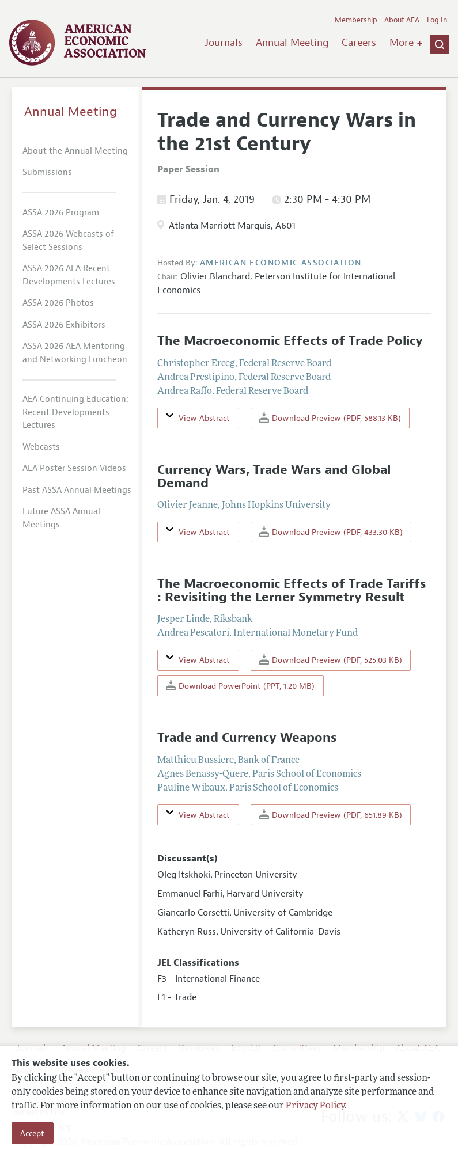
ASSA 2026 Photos (58, 303)
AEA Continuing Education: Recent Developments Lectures (75, 412)
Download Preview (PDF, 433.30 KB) (331, 531)
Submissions (47, 172)
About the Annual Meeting (75, 151)
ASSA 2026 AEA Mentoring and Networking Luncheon (74, 353)
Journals (224, 42)
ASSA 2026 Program (60, 212)
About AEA (401, 20)
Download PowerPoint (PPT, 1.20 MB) (240, 685)
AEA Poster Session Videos (74, 468)
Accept (32, 1133)
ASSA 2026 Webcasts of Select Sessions (68, 241)
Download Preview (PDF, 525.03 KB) (330, 659)
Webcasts (41, 447)
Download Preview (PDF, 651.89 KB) (330, 814)
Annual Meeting (292, 42)
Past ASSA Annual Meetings (76, 490)
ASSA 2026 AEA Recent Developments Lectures (68, 275)
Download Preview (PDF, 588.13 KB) (330, 417)
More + (406, 42)
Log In (437, 20)
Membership (356, 20)
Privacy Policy (315, 1106)
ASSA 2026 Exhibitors (63, 325)
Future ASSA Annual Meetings (61, 518)
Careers (359, 42)
